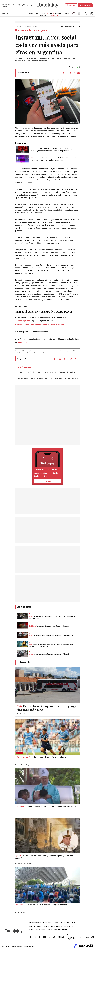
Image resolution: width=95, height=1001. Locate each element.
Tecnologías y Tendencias (32, 27)
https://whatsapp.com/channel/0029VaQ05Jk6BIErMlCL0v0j (39, 324)
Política (58, 14)
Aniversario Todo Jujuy (59, 930)
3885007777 (22, 342)
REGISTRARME (86, 5)
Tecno (53, 926)
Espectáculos (34, 930)
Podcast (59, 926)
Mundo (67, 14)
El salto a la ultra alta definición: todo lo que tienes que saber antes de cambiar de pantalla (47, 373)
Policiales (42, 15)
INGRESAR (72, 5)
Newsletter (54, 15)
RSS (80, 937)
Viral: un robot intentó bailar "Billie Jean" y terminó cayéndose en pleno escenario (47, 378)
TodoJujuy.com (24, 321)
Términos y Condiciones (61, 937)
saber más (47, 481)
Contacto (86, 937)
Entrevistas (68, 926)
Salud (39, 926)
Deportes (62, 923)
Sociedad (46, 926)
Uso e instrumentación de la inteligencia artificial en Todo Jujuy (71, 937)
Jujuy (43, 14)
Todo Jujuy (18, 27)
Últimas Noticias (32, 14)
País (50, 14)
